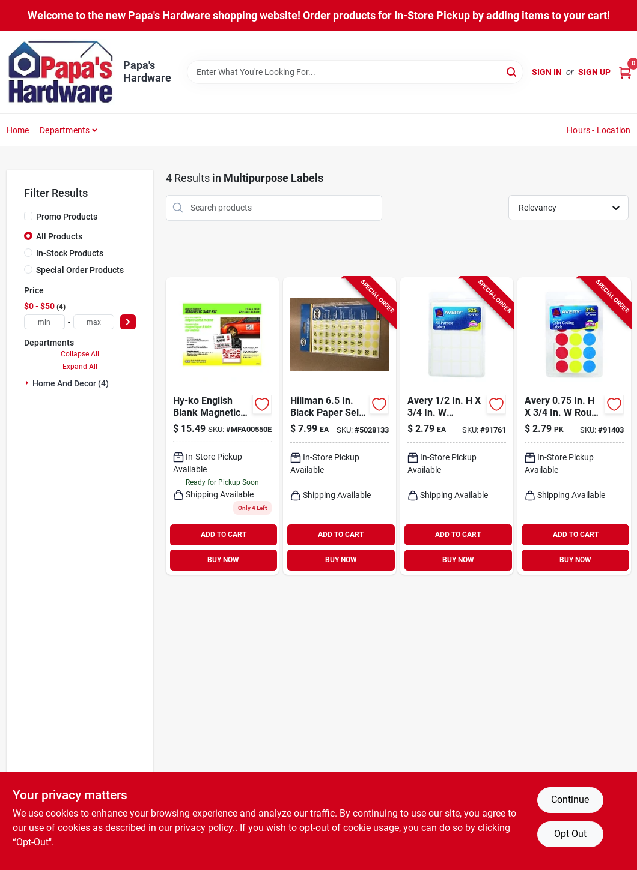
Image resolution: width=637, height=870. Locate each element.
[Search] (512, 71)
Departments (65, 130)
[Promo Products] (28, 216)
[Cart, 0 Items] (625, 72)
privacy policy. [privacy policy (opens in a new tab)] (205, 827)
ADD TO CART (223, 534)
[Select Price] (128, 321)
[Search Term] (355, 72)
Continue (570, 799)
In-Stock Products (69, 253)
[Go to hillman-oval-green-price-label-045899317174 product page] (339, 426)
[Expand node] (28, 382)
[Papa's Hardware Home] (61, 72)
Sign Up (594, 72)
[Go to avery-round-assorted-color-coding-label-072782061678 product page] (573, 426)
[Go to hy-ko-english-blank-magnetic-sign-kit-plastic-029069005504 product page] (222, 426)
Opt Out (570, 833)
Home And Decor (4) (70, 383)
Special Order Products (80, 270)
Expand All (79, 366)
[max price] (93, 321)
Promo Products (66, 217)
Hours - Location (598, 130)
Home (18, 130)
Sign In (547, 72)
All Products (59, 236)
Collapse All (80, 354)
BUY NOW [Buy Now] (223, 560)
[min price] (44, 321)
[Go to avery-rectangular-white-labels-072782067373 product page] (456, 426)
